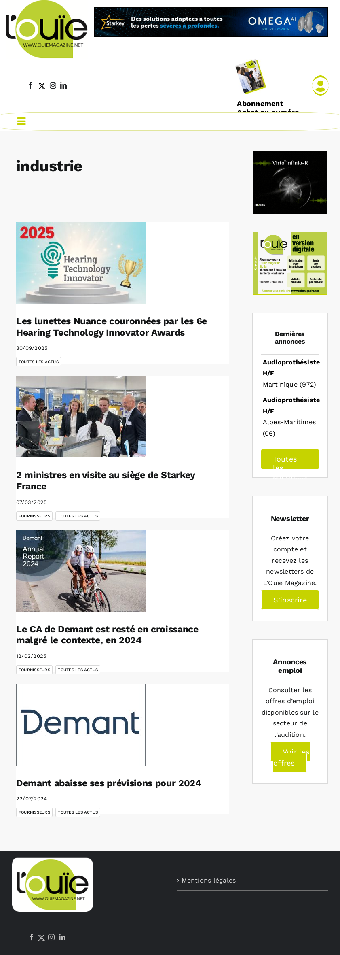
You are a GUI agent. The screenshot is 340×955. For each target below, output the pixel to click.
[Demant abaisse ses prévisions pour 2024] (81, 724)
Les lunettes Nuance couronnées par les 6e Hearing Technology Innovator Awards (111, 326)
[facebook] (30, 85)
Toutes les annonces (290, 461)
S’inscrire (290, 599)
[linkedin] (63, 85)
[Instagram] (51, 936)
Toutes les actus (39, 361)
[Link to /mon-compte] (320, 85)
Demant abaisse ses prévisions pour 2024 (108, 782)
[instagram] (53, 85)
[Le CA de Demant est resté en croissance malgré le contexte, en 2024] (81, 570)
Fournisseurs (34, 515)
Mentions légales (209, 879)
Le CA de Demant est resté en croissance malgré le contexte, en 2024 (107, 634)
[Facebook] (31, 936)
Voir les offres (291, 756)
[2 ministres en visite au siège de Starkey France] (81, 416)
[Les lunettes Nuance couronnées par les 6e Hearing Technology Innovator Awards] (81, 262)
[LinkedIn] (62, 936)
